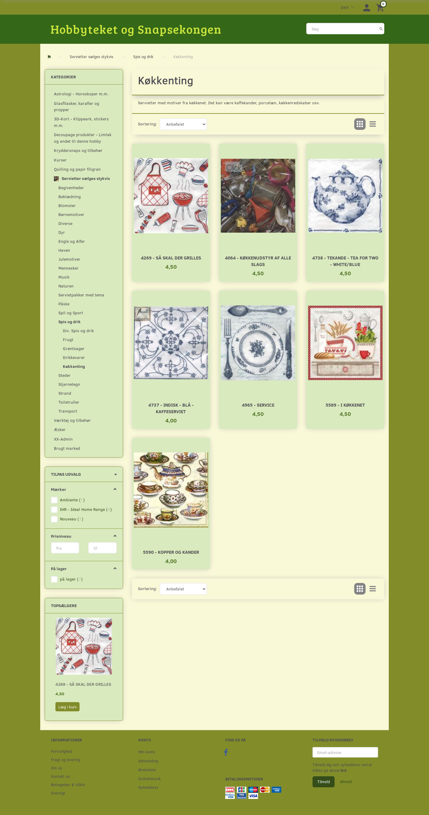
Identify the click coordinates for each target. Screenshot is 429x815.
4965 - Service (258, 405)
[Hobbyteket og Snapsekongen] (136, 29)
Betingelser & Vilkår (68, 784)
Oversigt (58, 792)
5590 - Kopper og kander (171, 552)
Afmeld (346, 781)
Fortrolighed (61, 751)
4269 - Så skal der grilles (83, 684)
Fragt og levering (65, 759)
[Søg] (381, 29)
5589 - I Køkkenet (345, 405)
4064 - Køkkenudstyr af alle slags (258, 260)
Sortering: (147, 124)
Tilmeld (323, 781)
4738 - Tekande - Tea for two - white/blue (345, 260)
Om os (56, 767)
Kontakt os (60, 776)
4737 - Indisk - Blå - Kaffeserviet (171, 408)
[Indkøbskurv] (381, 7)
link (343, 770)
